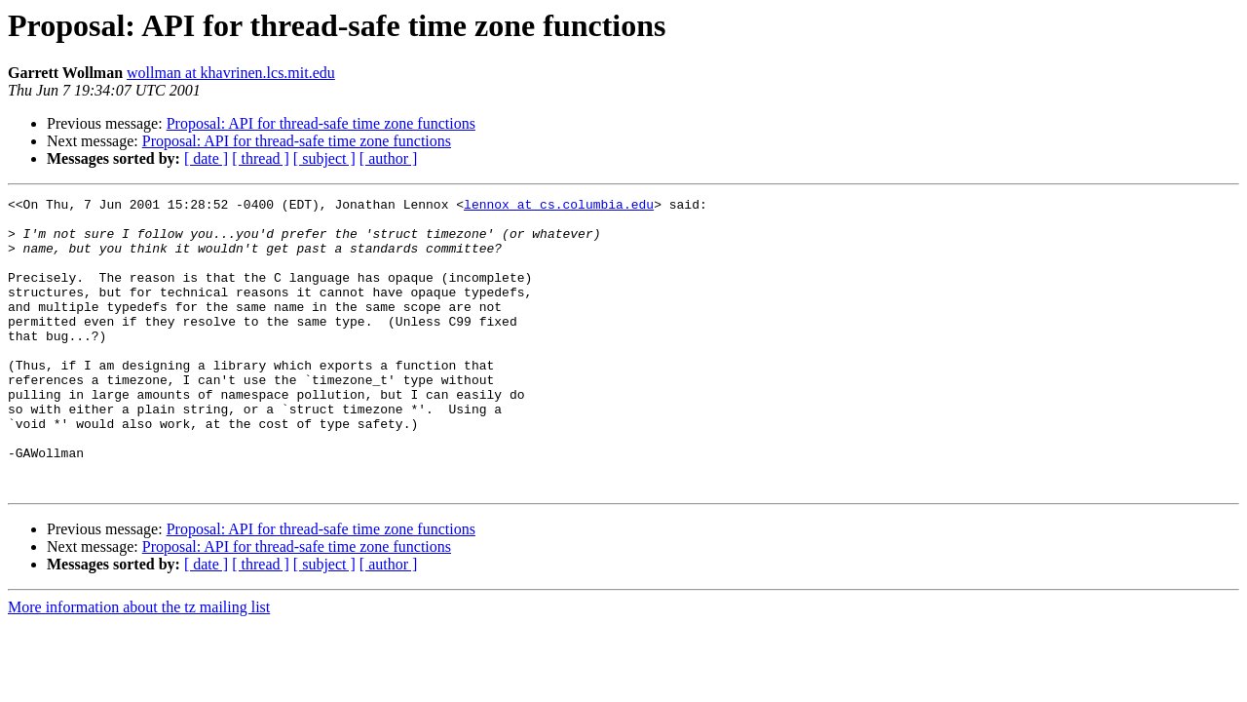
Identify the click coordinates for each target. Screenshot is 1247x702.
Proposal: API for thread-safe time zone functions (321, 123)
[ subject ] (324, 158)
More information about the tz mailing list (139, 665)
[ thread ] (260, 158)
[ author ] (388, 158)
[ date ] (206, 158)
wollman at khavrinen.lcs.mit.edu (231, 72)
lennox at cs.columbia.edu (559, 206)
